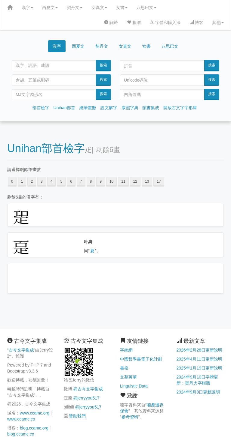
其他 (218, 22)
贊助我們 (77, 416)
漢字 (27, 7)
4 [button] (52, 181)
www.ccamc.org (34, 413)
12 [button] (135, 181)
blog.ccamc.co (20, 434)
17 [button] (159, 181)
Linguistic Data (134, 386)
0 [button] (12, 181)
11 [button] (123, 181)
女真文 (99, 7)
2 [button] (32, 181)
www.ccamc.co (21, 419)
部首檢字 (40, 107)
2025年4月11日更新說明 (200, 359)
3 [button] (42, 181)
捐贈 (134, 22)
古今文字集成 (21, 350)
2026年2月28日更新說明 (200, 350)
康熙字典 (130, 107)
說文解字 (108, 107)
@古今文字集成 (88, 389)
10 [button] (111, 181)
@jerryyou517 (86, 398)
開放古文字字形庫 (180, 107)
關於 (111, 22)
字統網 (126, 350)
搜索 (103, 65)
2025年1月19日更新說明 (200, 368)
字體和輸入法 (165, 22)
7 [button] (81, 181)
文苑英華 (128, 377)
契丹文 (74, 7)
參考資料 (130, 417)
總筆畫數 (87, 107)
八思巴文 (146, 7)
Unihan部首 (64, 107)
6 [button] (71, 181)
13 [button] (147, 181)
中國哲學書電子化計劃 (141, 359)
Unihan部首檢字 (46, 148)
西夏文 (50, 7)
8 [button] (91, 181)
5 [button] (61, 181)
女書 (122, 7)
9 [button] (101, 181)
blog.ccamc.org (34, 428)
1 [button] (22, 181)
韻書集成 (150, 107)
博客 (196, 22)
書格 (124, 368)
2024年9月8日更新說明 (198, 392)
